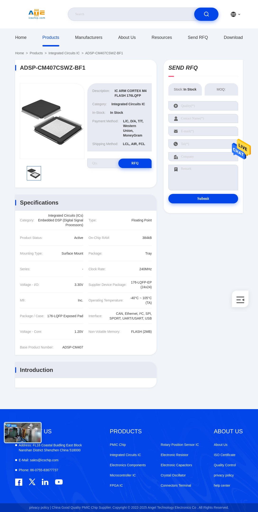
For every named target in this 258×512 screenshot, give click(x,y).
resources (162, 37)
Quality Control (225, 465)
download (233, 37)
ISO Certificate (224, 455)
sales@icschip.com (38, 460)
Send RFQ (198, 37)
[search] (206, 14)
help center (222, 485)
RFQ (134, 163)
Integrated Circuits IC (64, 53)
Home (21, 37)
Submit (203, 199)
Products (50, 37)
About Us (127, 37)
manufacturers (88, 37)
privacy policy (224, 475)
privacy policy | (40, 507)
